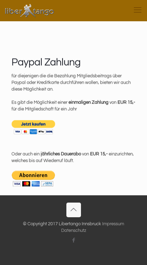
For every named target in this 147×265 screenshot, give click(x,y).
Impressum (113, 223)
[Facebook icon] (73, 240)
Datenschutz (73, 230)
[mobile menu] (138, 10)
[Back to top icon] (73, 210)
